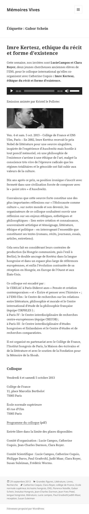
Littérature (59, 481)
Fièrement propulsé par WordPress (25, 508)
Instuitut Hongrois (24, 491)
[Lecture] (12, 91)
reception (12, 498)
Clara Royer (49, 484)
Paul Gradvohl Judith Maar (66, 495)
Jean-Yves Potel (67, 491)
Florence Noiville (61, 488)
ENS (49, 488)
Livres (70, 481)
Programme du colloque (23, 422)
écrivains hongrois (36, 488)
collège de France (65, 484)
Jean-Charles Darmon (46, 491)
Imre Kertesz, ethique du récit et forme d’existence (44, 50)
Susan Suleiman (26, 498)
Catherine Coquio (33, 484)
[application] (44, 91)
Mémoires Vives (23, 9)
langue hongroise (16, 495)
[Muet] (67, 91)
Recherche (12, 484)
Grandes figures (44, 481)
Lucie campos (45, 495)
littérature (31, 495)
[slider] (39, 91)
